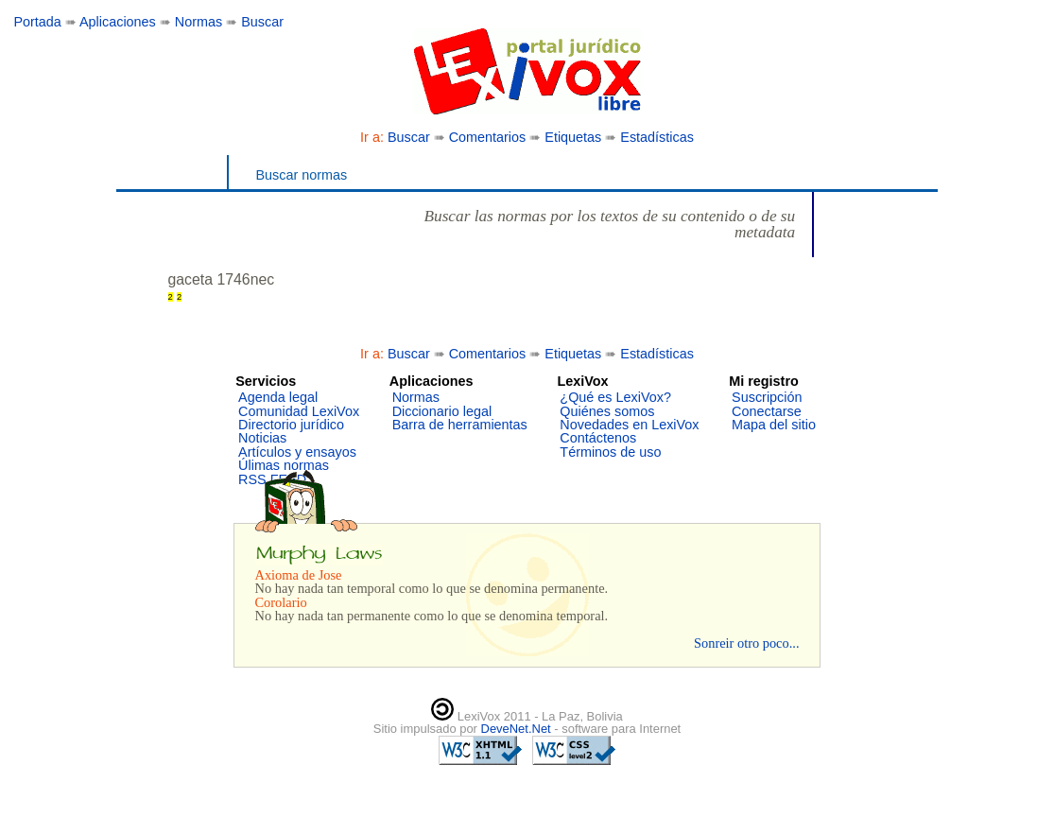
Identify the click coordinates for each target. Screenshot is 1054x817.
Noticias (262, 437)
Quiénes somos (607, 411)
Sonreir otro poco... (747, 643)
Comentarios (488, 137)
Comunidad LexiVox (298, 411)
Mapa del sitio (774, 424)
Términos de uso (610, 452)
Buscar (262, 21)
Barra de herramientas (459, 424)
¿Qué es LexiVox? (615, 397)
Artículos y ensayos (297, 452)
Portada (36, 21)
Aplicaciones (117, 21)
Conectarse (767, 411)
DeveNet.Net (518, 728)
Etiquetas (572, 137)
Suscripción (767, 397)
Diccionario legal (442, 411)
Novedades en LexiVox (629, 424)
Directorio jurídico (291, 424)
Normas (198, 21)
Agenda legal (278, 397)
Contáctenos (598, 437)
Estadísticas (657, 137)
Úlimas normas (283, 465)
